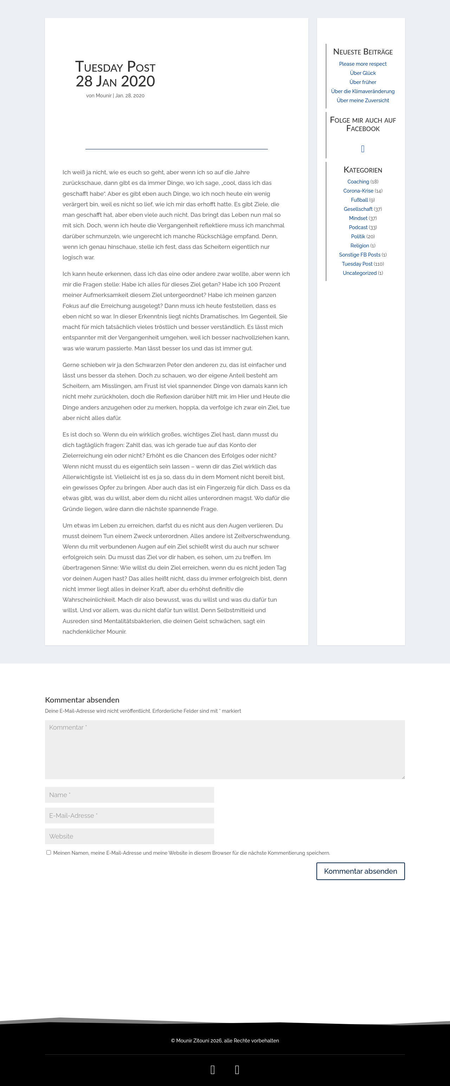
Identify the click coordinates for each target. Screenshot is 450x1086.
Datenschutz (351, 988)
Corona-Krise (358, 191)
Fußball (359, 200)
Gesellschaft (358, 209)
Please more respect (363, 64)
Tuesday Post (357, 264)
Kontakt (351, 996)
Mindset (358, 218)
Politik (358, 236)
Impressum (352, 980)
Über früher (363, 82)
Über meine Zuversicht (363, 100)
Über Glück (363, 73)
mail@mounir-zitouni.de (225, 980)
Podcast (358, 227)
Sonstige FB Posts (359, 255)
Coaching (358, 182)
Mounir (103, 95)
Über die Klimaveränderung (363, 91)
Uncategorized (360, 273)
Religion (360, 245)
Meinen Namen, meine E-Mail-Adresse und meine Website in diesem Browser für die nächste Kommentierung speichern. (191, 853)
